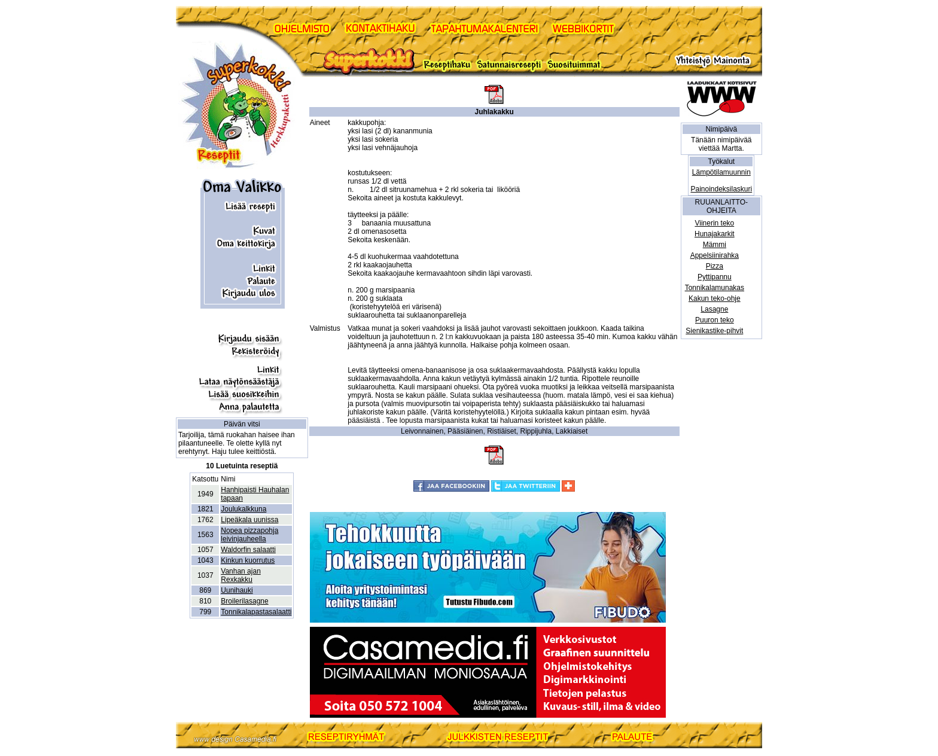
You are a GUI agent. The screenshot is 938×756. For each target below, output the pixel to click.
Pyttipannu (715, 277)
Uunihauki (236, 590)
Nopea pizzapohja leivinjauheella (249, 534)
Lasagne (714, 309)
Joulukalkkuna (243, 509)
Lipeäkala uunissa (249, 520)
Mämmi (714, 244)
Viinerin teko (714, 223)
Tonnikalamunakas (714, 288)
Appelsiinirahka (714, 255)
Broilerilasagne (244, 601)
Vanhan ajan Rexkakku (241, 575)
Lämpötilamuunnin (721, 172)
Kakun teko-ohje (715, 298)
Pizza (714, 266)
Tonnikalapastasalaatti (256, 612)
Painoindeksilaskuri (721, 189)
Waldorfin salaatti (248, 549)
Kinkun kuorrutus (248, 560)
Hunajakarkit (715, 234)
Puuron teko (714, 320)
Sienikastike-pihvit (714, 331)
